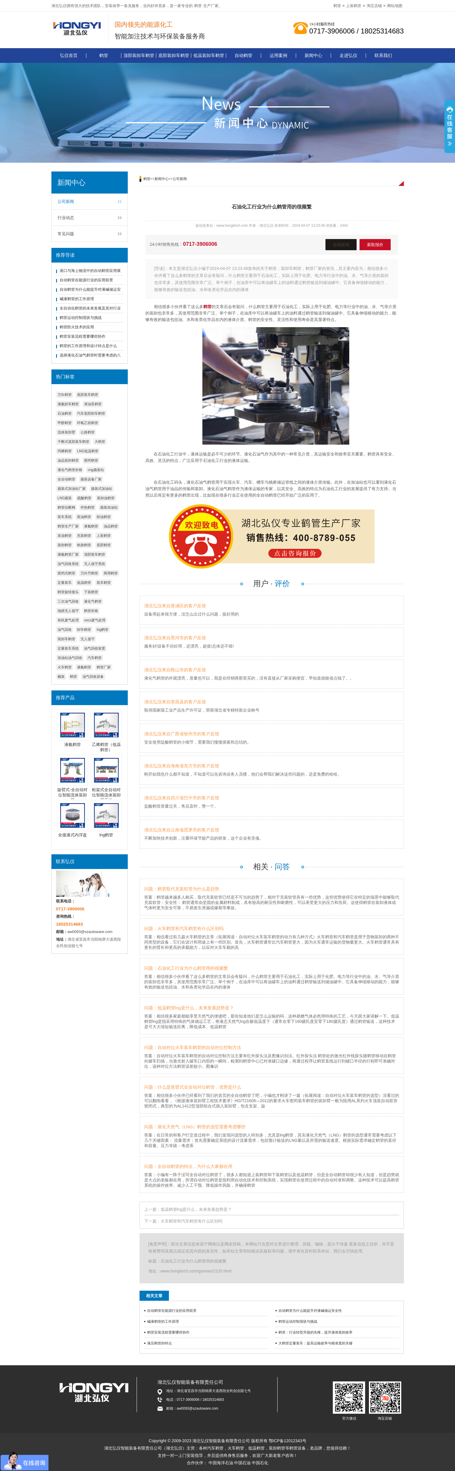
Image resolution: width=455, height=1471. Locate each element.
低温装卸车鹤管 (208, 55)
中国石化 (260, 1462)
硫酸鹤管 (84, 498)
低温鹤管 (84, 583)
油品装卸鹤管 (68, 460)
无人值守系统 (94, 564)
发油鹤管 (65, 536)
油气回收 (65, 630)
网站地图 (394, 6)
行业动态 (66, 217)
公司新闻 (66, 201)
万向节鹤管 (89, 573)
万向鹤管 (65, 395)
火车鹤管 (65, 667)
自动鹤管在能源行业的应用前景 (86, 280)
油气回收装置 (94, 648)
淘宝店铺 (374, 6)
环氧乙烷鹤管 (87, 423)
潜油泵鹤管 (93, 404)
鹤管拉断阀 (66, 507)
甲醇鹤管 (65, 423)
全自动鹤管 (66, 479)
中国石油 (242, 1462)
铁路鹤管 (84, 545)
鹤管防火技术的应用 (77, 327)
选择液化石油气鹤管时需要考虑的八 (90, 355)
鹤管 (198, 6)
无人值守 (87, 639)
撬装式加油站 (101, 489)
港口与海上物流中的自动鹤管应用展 (90, 270)
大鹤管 (100, 442)
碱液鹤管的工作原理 (77, 299)
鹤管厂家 (104, 667)
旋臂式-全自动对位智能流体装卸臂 (72, 795)
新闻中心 (313, 55)
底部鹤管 (104, 545)
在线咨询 (341, 244)
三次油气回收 (68, 601)
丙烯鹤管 (65, 451)
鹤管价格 (91, 611)
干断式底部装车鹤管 (73, 442)
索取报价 (375, 244)
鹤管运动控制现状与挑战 (81, 317)
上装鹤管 (353, 6)
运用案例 (278, 55)
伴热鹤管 (87, 507)
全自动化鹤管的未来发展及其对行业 (90, 308)
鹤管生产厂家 (68, 526)
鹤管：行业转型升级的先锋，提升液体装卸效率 (315, 1332)
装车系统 (65, 517)
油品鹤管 (111, 526)
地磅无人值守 (68, 611)
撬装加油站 (109, 507)
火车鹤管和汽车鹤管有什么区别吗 (191, 1221)
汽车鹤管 (95, 658)
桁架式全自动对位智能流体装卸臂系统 (106, 795)
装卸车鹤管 (66, 639)
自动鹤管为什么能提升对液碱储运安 (90, 289)
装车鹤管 (104, 583)
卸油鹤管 (104, 517)
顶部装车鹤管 (94, 554)
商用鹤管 (111, 573)
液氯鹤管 (91, 526)
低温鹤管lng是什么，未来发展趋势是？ (196, 1209)
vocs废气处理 (94, 620)
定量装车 (65, 583)
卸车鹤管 (84, 630)
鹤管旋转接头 (68, 592)
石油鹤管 (65, 413)
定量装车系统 (68, 648)
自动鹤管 (243, 55)
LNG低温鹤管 (87, 451)
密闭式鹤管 (66, 573)
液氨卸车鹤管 (68, 404)
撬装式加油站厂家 (72, 489)
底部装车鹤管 (87, 395)
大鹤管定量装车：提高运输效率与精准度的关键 (315, 1343)
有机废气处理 (68, 620)
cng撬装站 (96, 470)
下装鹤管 (91, 592)
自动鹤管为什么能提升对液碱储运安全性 (310, 1311)
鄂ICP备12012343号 (287, 1440)
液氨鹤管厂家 (68, 554)
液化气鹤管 (93, 601)
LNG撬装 (65, 498)
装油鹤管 (84, 517)
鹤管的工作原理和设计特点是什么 (88, 346)
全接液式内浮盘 (72, 835)
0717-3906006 (200, 244)
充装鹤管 (84, 536)
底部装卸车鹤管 (173, 55)
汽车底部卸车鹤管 (91, 413)
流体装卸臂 (66, 432)
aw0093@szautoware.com (90, 931)
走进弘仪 (348, 55)
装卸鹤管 (65, 545)
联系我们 (383, 55)
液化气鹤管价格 (70, 470)
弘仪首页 (69, 55)
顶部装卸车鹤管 (138, 55)
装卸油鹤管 (106, 498)
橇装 (61, 677)
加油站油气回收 (70, 658)
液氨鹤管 (84, 667)
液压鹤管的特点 (159, 1343)
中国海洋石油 (221, 1462)
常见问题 (66, 233)
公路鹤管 (87, 432)
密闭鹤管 (91, 460)
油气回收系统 (68, 564)
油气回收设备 (93, 677)
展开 (449, 127)
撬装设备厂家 (91, 479)
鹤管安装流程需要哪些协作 (82, 336)
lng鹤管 (102, 630)
